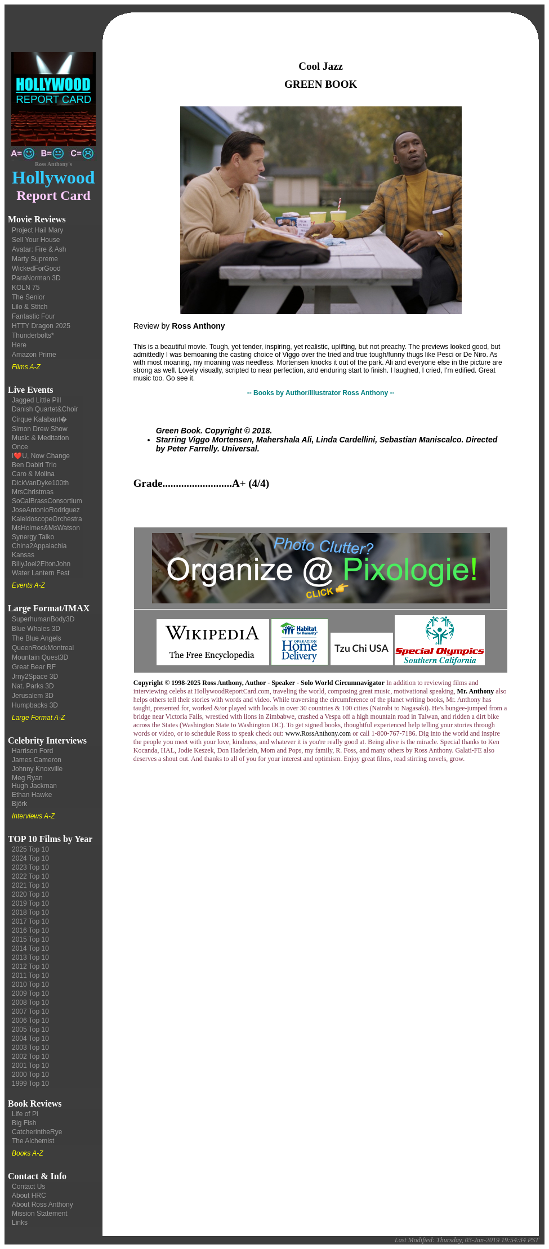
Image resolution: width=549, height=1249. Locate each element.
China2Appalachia (39, 546)
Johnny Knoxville (37, 769)
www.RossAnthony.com (318, 733)
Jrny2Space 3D (35, 677)
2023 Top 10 (30, 867)
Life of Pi (25, 1114)
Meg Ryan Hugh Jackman (34, 782)
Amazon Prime (34, 355)
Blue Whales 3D (36, 629)
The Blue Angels (36, 638)
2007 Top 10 (30, 1011)
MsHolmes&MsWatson (46, 528)
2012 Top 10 (30, 966)
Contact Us (28, 1186)
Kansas (23, 555)
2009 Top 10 (30, 993)
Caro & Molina (33, 474)
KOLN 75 (25, 288)
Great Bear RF (34, 667)
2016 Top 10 (30, 930)
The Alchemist (33, 1141)
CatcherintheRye (37, 1132)
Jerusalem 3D (32, 696)
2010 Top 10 (30, 984)
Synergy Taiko (33, 537)
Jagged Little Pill (36, 400)
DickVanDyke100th (40, 483)
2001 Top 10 (30, 1065)
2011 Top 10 (30, 975)
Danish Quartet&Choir (45, 409)
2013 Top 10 (30, 957)
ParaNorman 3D (36, 278)
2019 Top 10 (30, 903)
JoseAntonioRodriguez (46, 510)
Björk (19, 804)
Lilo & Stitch (29, 307)
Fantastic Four (33, 316)
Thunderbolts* (33, 335)
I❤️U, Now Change (41, 456)
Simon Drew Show (40, 429)
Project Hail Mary (37, 230)
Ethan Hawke (32, 795)
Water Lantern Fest (40, 573)
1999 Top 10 (30, 1083)
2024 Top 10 (30, 858)
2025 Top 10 (30, 849)
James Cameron (36, 760)
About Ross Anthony (42, 1204)
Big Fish (24, 1123)
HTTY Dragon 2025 (41, 326)
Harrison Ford (32, 751)
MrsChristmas (32, 492)
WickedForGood (36, 268)
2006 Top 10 (30, 1020)
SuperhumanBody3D (43, 619)
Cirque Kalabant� (39, 419)
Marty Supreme (35, 259)
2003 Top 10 (30, 1047)
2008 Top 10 (30, 1002)
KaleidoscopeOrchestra (47, 519)
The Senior (28, 297)
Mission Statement (40, 1213)
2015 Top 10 (30, 939)
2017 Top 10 (30, 921)
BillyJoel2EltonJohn (41, 564)
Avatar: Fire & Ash (39, 249)
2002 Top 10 (30, 1056)
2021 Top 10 (30, 885)
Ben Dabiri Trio (34, 465)
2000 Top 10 (30, 1074)
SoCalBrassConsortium (47, 501)
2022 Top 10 (30, 876)
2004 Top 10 (30, 1038)
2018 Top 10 (30, 912)
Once (20, 447)
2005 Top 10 (30, 1029)
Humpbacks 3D (35, 705)
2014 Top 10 (30, 948)
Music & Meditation (40, 438)
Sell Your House (36, 240)
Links (20, 1222)
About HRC (29, 1195)
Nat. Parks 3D (33, 686)
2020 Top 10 (30, 894)
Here (19, 345)
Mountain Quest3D (40, 657)
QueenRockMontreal (43, 648)
